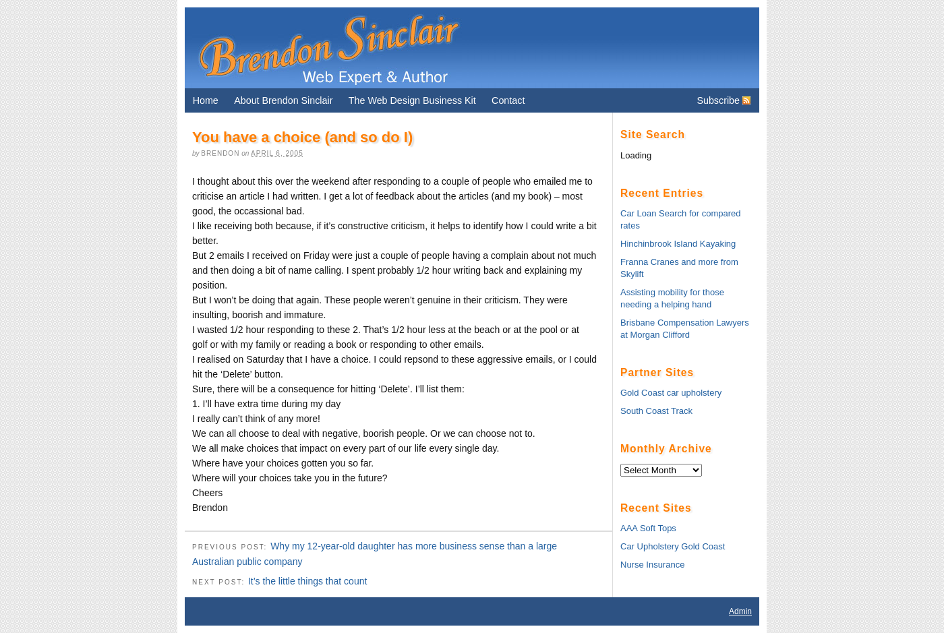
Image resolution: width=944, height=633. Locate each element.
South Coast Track (656, 411)
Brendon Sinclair (328, 47)
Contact (508, 100)
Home (205, 100)
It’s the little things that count (307, 581)
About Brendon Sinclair (283, 100)
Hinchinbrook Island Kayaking (678, 244)
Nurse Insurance (652, 565)
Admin (740, 611)
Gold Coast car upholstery (670, 393)
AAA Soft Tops (648, 528)
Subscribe (718, 100)
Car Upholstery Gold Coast (672, 546)
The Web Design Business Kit (412, 100)
